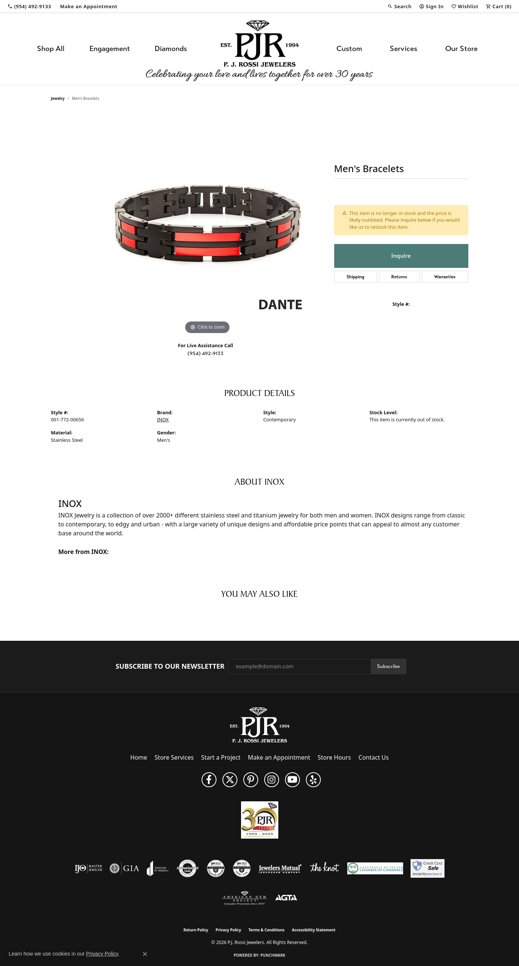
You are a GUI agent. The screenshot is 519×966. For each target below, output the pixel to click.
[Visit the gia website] (124, 868)
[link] (29, 6)
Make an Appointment (279, 757)
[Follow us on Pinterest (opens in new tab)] (250, 779)
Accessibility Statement (314, 930)
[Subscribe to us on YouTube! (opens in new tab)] (292, 779)
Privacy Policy (228, 930)
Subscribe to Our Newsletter (169, 666)
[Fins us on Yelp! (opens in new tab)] (313, 779)
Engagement (109, 48)
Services (403, 48)
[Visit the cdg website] (215, 868)
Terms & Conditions (267, 930)
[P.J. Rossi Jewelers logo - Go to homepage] (260, 49)
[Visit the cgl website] (241, 868)
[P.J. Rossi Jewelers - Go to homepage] (259, 724)
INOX (163, 419)
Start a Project (220, 757)
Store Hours (334, 757)
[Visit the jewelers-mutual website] (280, 868)
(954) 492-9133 (205, 353)
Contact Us (373, 757)
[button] (399, 6)
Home (139, 757)
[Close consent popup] (145, 954)
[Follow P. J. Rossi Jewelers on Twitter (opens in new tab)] (229, 779)
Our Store (461, 48)
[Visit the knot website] (324, 868)
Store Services (174, 757)
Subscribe (388, 666)
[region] (207, 224)
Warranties (445, 276)
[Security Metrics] (427, 868)
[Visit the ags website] (245, 898)
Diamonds (171, 48)
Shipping (355, 276)
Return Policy (196, 930)
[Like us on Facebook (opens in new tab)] (209, 779)
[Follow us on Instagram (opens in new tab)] (271, 779)
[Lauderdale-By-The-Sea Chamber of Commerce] (375, 868)
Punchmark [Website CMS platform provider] (272, 955)
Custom (349, 48)
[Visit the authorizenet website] (187, 868)
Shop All (50, 48)
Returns (399, 276)
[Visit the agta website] (286, 898)
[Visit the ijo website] (88, 868)
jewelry (58, 98)
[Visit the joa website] (157, 868)
